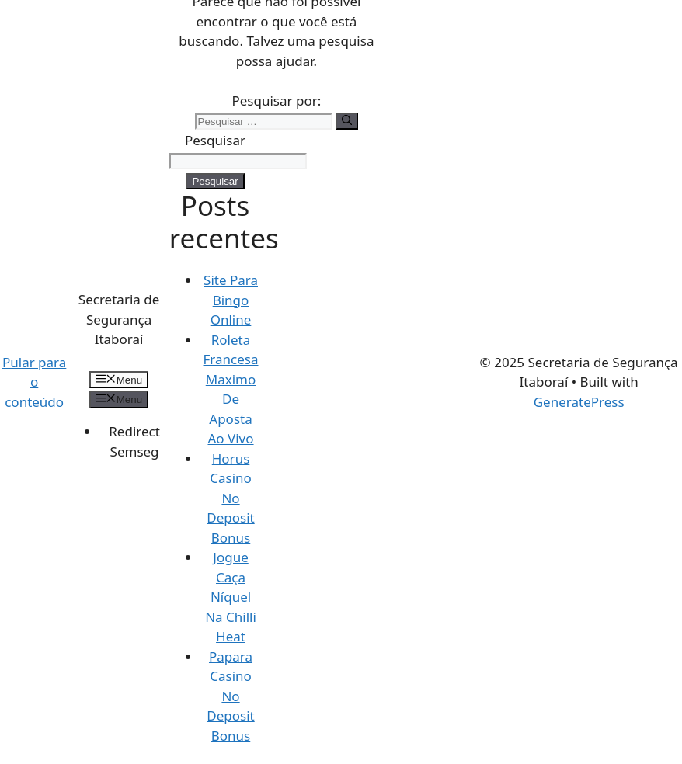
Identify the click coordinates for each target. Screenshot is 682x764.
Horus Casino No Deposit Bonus (230, 498)
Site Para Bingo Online (231, 299)
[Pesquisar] (347, 121)
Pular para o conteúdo (34, 382)
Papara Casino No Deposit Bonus (230, 696)
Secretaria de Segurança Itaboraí (118, 319)
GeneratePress (579, 402)
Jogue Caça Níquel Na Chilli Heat (230, 596)
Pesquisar (215, 140)
